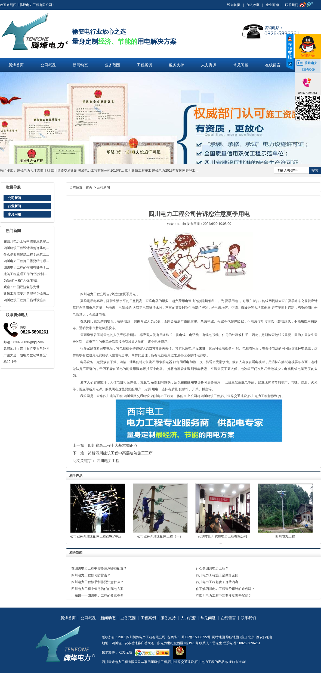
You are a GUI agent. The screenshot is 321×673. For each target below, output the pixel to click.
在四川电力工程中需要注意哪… (26, 241)
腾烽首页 (16, 65)
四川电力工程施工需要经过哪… (26, 261)
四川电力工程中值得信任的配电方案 (97, 589)
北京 (251, 637)
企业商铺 (272, 5)
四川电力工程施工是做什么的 (217, 575)
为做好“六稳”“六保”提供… (22, 280)
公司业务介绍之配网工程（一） (160, 536)
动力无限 (125, 652)
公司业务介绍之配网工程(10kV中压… (97, 536)
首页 (89, 187)
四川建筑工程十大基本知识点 (112, 445)
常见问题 (240, 65)
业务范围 (112, 65)
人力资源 (208, 65)
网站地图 (218, 637)
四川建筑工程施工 (138, 170)
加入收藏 (253, 5)
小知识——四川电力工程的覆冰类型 (97, 595)
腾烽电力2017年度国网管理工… (175, 170)
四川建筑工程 (157, 662)
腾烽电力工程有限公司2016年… (101, 170)
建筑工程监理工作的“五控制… (25, 274)
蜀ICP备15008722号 (195, 637)
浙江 (243, 637)
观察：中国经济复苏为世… (23, 287)
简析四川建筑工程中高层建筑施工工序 (120, 453)
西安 (259, 637)
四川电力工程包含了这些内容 (217, 582)
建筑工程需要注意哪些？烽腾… (26, 293)
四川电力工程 (90, 294)
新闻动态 (80, 65)
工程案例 (144, 65)
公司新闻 (14, 198)
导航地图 (232, 637)
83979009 (308, 69)
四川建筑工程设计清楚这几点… (26, 248)
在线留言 (272, 65)
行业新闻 (14, 206)
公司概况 (48, 65)
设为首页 (233, 5)
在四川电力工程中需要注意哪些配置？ (99, 568)
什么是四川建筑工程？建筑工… (26, 254)
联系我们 (291, 5)
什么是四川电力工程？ (212, 568)
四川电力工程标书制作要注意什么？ (97, 582)
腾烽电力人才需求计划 (33, 170)
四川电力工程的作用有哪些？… (26, 267)
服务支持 (176, 65)
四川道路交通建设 (64, 170)
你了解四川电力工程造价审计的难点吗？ (225, 589)
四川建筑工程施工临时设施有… (26, 300)
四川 (268, 637)
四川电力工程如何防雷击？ (90, 575)
